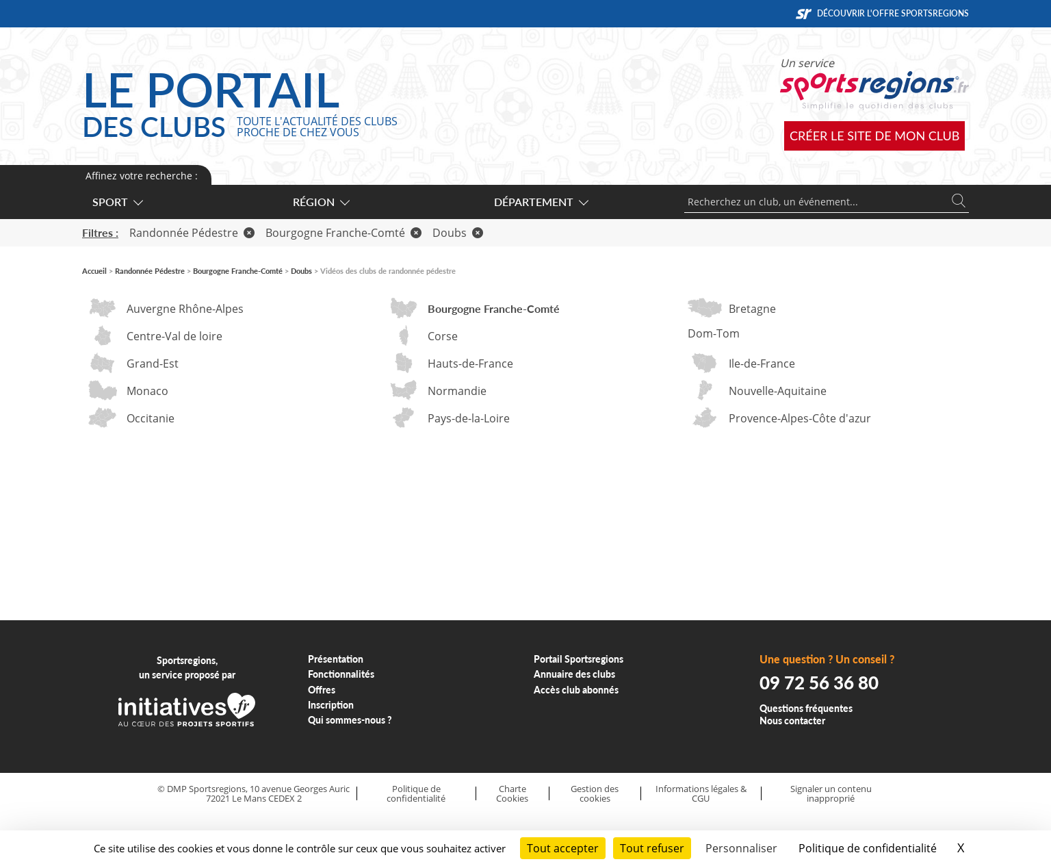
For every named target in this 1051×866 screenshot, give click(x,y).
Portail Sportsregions (578, 659)
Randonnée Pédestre (192, 232)
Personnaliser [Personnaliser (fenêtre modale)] (741, 848)
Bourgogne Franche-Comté (343, 232)
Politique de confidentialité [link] (868, 848)
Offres (321, 690)
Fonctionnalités (341, 674)
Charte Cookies (512, 794)
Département (540, 201)
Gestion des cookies (595, 794)
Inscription (331, 705)
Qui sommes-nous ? (350, 720)
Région (320, 201)
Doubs (457, 232)
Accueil (94, 270)
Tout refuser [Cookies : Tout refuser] (652, 848)
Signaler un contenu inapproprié (831, 794)
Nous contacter (792, 720)
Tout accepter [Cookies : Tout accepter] (563, 848)
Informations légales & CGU (701, 794)
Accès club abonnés (576, 690)
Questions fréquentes (806, 708)
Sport (117, 201)
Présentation (335, 659)
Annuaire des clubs (574, 674)
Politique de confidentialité (416, 794)
